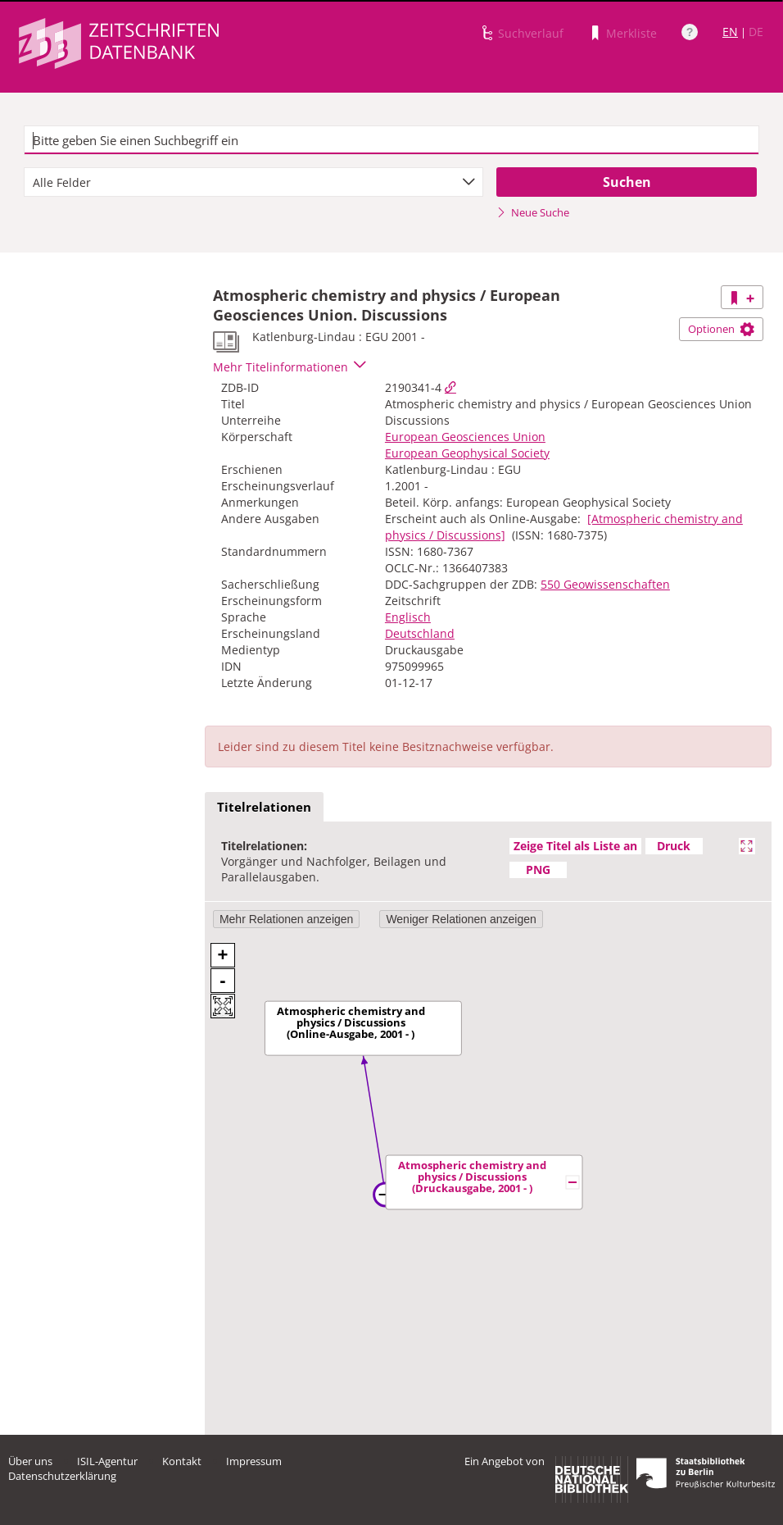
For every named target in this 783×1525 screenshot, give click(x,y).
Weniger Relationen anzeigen (461, 919)
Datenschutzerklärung (62, 1475)
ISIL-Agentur (107, 1461)
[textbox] (392, 140)
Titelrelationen (264, 807)
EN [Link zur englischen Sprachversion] (730, 31)
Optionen (721, 328)
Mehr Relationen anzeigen (286, 919)
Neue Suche (532, 212)
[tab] (264, 807)
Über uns (30, 1461)
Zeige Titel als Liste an (575, 846)
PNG (538, 869)
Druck (673, 846)
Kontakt (181, 1461)
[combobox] (254, 182)
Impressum (254, 1461)
